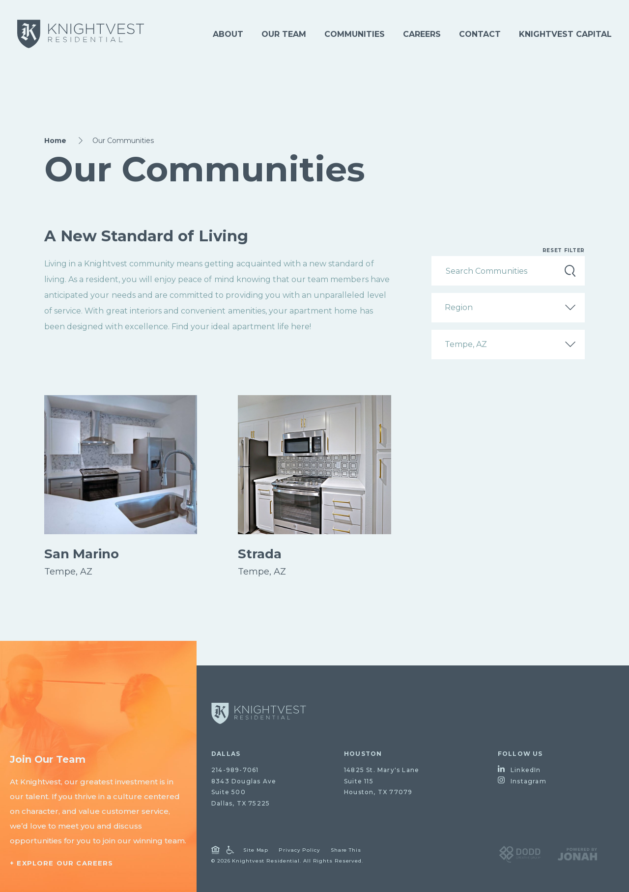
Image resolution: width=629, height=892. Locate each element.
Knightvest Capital (565, 34)
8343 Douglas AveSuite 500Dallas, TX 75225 (243, 792)
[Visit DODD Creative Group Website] (520, 853)
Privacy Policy (299, 850)
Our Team (283, 34)
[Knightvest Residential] (80, 34)
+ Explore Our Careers (62, 863)
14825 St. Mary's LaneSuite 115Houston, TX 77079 (381, 781)
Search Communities (486, 270)
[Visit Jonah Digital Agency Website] (577, 853)
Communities (354, 34)
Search (570, 271)
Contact (480, 34)
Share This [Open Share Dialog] (346, 850)
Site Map (255, 850)
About (228, 34)
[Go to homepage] (258, 713)
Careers (422, 34)
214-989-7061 (234, 770)
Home (55, 140)
